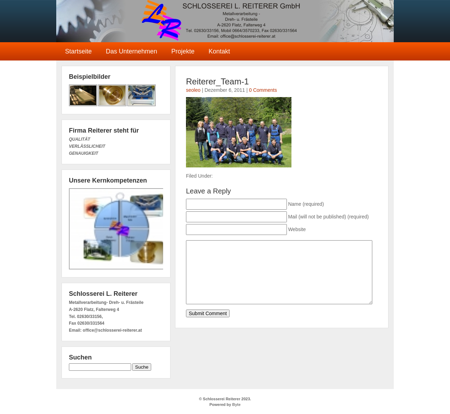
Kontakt (219, 51)
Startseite (78, 51)
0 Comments (263, 90)
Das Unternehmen (131, 51)
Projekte (182, 51)
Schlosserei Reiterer (225, 21)
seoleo (193, 90)
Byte (235, 404)
